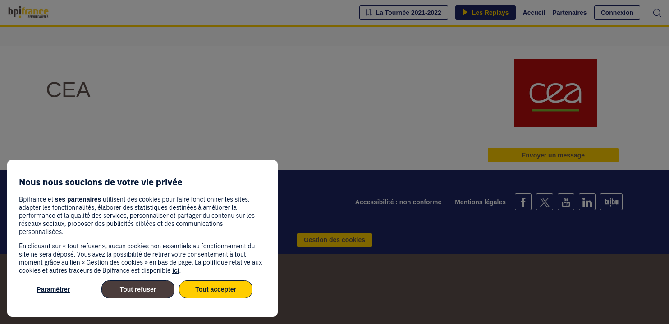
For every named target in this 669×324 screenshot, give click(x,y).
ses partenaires (78, 199)
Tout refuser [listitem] (138, 289)
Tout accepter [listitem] (215, 289)
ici (175, 270)
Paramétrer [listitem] (53, 289)
